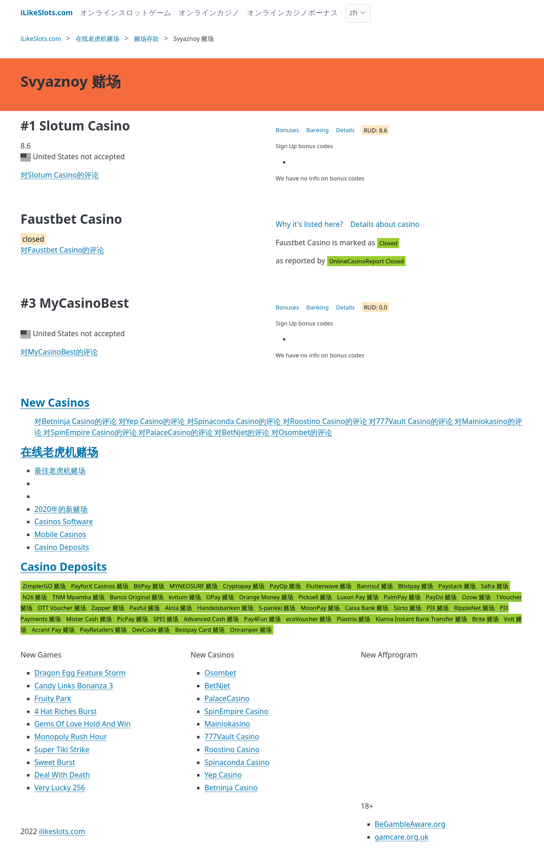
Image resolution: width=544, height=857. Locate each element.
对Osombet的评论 (301, 432)
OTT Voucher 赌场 (62, 608)
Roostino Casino (232, 749)
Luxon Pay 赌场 (358, 597)
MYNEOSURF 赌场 (194, 586)
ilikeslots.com (62, 831)
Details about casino (384, 224)
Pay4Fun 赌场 (263, 619)
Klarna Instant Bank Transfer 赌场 (422, 619)
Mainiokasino (227, 724)
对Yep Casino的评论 (153, 421)
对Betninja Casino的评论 (76, 421)
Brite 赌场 (486, 619)
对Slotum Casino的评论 (59, 175)
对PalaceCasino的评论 (176, 432)
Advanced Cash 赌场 (212, 619)
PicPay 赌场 (133, 619)
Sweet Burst (54, 762)
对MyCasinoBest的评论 (59, 352)
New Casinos (55, 402)
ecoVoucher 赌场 (309, 619)
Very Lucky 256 (59, 787)
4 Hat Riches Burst (65, 711)
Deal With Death (62, 775)
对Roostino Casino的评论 (326, 421)
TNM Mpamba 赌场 (79, 597)
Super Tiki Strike (62, 749)
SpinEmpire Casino (236, 711)
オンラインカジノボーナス (292, 12)
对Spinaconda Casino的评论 (235, 421)
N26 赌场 (36, 597)
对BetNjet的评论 (242, 432)
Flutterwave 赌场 (329, 586)
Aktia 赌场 (179, 608)
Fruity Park (52, 698)
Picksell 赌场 (315, 597)
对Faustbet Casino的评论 (62, 250)
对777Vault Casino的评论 (411, 421)
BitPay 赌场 (149, 586)
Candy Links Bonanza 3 (73, 685)
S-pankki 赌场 (278, 608)
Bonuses (287, 130)
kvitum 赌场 (186, 597)
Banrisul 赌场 (375, 586)
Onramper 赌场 (251, 630)
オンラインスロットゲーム (125, 12)
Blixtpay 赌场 (416, 586)
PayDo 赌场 (442, 597)
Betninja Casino (230, 787)
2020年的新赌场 (60, 509)
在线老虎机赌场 (59, 451)
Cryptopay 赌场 (244, 586)
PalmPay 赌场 (403, 597)
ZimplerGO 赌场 (45, 586)
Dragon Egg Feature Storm (80, 673)
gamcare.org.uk (402, 837)
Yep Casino (222, 775)
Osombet (220, 673)
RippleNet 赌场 (475, 608)
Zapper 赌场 (108, 608)
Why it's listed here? (309, 224)
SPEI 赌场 (166, 619)
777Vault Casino (231, 736)
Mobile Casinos (60, 534)
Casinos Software (63, 521)
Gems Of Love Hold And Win (82, 724)
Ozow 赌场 (477, 597)
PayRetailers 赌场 (104, 630)
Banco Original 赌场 (137, 597)
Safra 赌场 (494, 586)
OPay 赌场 (220, 597)
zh (353, 12)
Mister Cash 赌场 (89, 619)
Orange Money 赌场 (267, 597)
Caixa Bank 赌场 (367, 608)
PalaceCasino (226, 698)
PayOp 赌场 (286, 586)
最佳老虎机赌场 (59, 470)
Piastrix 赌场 (354, 619)
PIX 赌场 (438, 608)
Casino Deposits (61, 547)
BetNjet (217, 685)
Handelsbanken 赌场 (226, 608)
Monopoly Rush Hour (70, 736)
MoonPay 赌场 (321, 608)
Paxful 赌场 (145, 608)
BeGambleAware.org (410, 824)
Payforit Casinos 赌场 (100, 586)
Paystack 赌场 (458, 586)
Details (345, 130)
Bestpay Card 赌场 (200, 630)
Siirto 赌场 (408, 608)
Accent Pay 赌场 (54, 630)
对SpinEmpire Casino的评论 (90, 432)
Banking (317, 130)
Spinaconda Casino (236, 762)
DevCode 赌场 (151, 630)
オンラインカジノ (209, 12)
